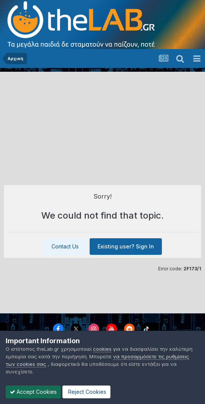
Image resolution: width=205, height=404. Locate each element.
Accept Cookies (33, 392)
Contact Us (65, 246)
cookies (102, 349)
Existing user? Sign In (126, 246)
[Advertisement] (102, 124)
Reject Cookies (86, 392)
